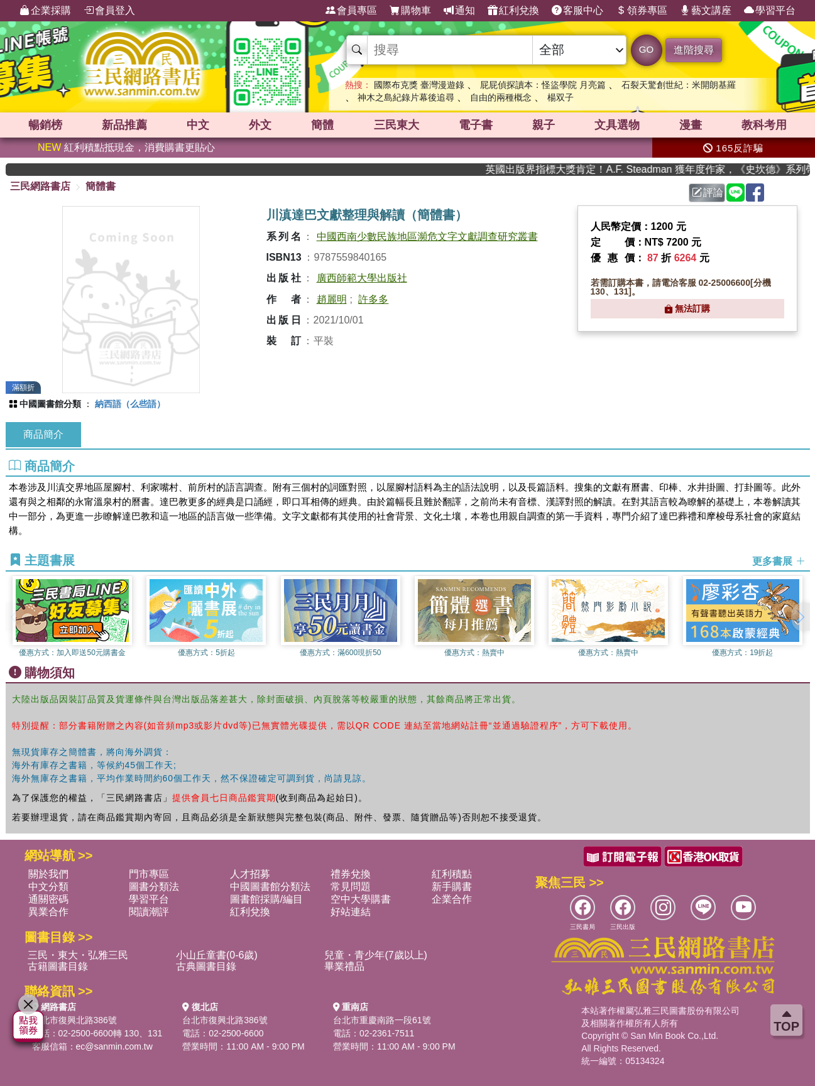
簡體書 (100, 186)
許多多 (373, 299)
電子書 (476, 125)
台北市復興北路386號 (74, 1020)
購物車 (410, 10)
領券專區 (641, 10)
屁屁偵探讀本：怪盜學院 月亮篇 (543, 85)
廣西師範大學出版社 (362, 278)
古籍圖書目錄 (58, 966)
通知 (459, 10)
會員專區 (351, 10)
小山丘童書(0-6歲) (217, 955)
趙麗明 (332, 299)
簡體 (322, 125)
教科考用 (764, 125)
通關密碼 (48, 899)
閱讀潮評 (149, 911)
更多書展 (778, 561)
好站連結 (351, 911)
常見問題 (351, 886)
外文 (260, 125)
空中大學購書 (361, 899)
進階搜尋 (694, 50)
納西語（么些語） (130, 404)
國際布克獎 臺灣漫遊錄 (419, 85)
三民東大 (396, 125)
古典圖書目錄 (206, 966)
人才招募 (250, 874)
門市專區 (149, 874)
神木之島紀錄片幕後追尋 (406, 97)
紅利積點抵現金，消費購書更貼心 (126, 147)
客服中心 (577, 10)
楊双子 (560, 97)
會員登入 (109, 10)
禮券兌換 (351, 874)
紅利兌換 (513, 10)
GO (646, 49)
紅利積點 (452, 874)
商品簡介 (43, 434)
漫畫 (690, 125)
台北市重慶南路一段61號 (382, 1020)
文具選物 (617, 125)
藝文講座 (705, 10)
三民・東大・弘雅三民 (78, 955)
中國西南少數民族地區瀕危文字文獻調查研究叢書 (427, 236)
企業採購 (45, 10)
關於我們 (48, 874)
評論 (707, 192)
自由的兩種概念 (501, 97)
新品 (124, 125)
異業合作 (48, 911)
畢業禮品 (344, 966)
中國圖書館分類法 (270, 886)
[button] (800, 617)
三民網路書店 (40, 186)
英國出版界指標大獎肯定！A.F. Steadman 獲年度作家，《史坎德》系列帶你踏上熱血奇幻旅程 (659, 169)
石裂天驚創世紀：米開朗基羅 (678, 85)
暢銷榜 (45, 125)
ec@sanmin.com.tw (114, 1046)
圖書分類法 (154, 886)
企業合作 (452, 899)
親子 (543, 125)
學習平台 (770, 10)
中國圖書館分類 (50, 404)
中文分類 (48, 886)
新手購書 (452, 886)
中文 (198, 125)
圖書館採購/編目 (266, 899)
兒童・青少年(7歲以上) (375, 955)
